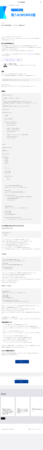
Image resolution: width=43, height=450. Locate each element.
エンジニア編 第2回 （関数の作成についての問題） (11, 60)
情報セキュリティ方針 (31, 445)
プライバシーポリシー (38, 445)
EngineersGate (31, 54)
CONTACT (21, 397)
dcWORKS (21, 2)
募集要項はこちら (22, 361)
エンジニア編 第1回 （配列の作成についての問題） (11, 59)
